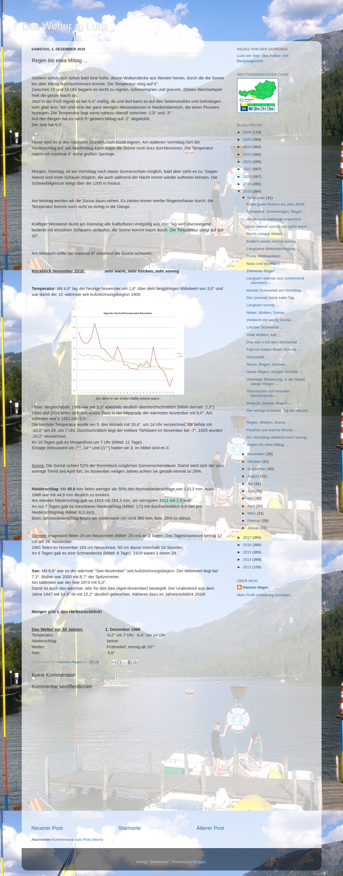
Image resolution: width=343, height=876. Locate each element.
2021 (247, 169)
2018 (247, 191)
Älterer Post (210, 828)
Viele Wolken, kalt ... (263, 335)
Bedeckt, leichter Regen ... (268, 403)
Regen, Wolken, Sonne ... (268, 422)
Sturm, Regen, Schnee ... (267, 364)
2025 (247, 139)
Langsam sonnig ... (262, 305)
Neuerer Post (47, 828)
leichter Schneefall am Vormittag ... (275, 290)
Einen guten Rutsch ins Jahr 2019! (275, 204)
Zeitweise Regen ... (262, 271)
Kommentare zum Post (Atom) (77, 839)
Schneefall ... (257, 357)
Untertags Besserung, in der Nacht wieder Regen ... (275, 381)
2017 (247, 537)
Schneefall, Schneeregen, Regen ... (276, 211)
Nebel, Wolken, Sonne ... (267, 312)
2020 (247, 177)
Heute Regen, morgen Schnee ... (274, 372)
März (252, 513)
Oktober (255, 461)
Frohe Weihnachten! (263, 256)
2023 (247, 154)
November (257, 454)
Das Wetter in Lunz (65, 26)
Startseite (129, 828)
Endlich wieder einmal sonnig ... (273, 241)
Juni (252, 491)
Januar (254, 528)
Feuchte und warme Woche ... (271, 430)
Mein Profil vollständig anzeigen (264, 595)
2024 (247, 147)
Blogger (199, 862)
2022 (247, 162)
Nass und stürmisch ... (265, 264)
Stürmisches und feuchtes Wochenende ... (268, 393)
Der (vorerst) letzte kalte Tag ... (272, 298)
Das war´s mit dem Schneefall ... (273, 342)
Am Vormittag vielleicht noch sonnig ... (278, 437)
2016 (247, 545)
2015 (247, 552)
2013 (247, 567)
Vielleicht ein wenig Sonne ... (270, 320)
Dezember (257, 198)
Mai (251, 498)
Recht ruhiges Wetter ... (266, 234)
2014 (247, 559)
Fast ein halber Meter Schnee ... (273, 349)
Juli (251, 484)
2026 (247, 132)
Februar (255, 521)
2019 (247, 184)
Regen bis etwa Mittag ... (267, 445)
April (252, 506)
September (257, 469)
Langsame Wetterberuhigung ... (273, 249)
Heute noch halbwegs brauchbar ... (275, 219)
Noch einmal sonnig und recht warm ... (278, 226)
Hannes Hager (255, 587)
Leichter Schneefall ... (264, 327)
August (254, 476)
